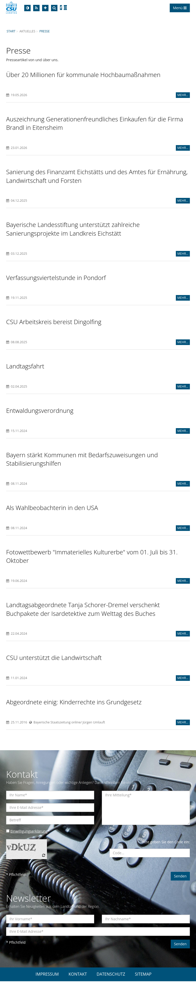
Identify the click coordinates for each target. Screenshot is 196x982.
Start (11, 31)
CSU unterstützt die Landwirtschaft (54, 658)
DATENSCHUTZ (111, 975)
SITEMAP (143, 975)
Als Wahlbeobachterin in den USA (52, 508)
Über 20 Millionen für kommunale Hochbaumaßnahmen (83, 74)
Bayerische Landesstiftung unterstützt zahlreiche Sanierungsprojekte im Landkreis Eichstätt (73, 229)
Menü (180, 7)
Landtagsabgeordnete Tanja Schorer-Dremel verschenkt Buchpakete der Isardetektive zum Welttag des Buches (83, 609)
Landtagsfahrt (25, 366)
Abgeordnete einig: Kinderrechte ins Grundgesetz (74, 702)
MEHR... (182, 95)
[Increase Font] (45, 8)
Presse (45, 31)
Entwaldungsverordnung (39, 411)
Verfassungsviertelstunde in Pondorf (56, 278)
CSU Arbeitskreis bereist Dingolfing (53, 322)
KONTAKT (77, 975)
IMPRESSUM (47, 975)
